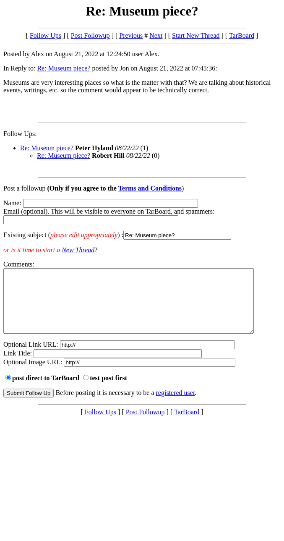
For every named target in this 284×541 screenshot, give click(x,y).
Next (155, 35)
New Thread (78, 250)
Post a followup (24, 188)
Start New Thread (195, 35)
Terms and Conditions (150, 188)
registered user (175, 405)
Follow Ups (45, 35)
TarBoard (241, 35)
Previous (131, 35)
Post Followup (90, 35)
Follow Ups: (20, 133)
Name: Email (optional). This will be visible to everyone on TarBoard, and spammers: (142, 219)
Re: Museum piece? (63, 68)
